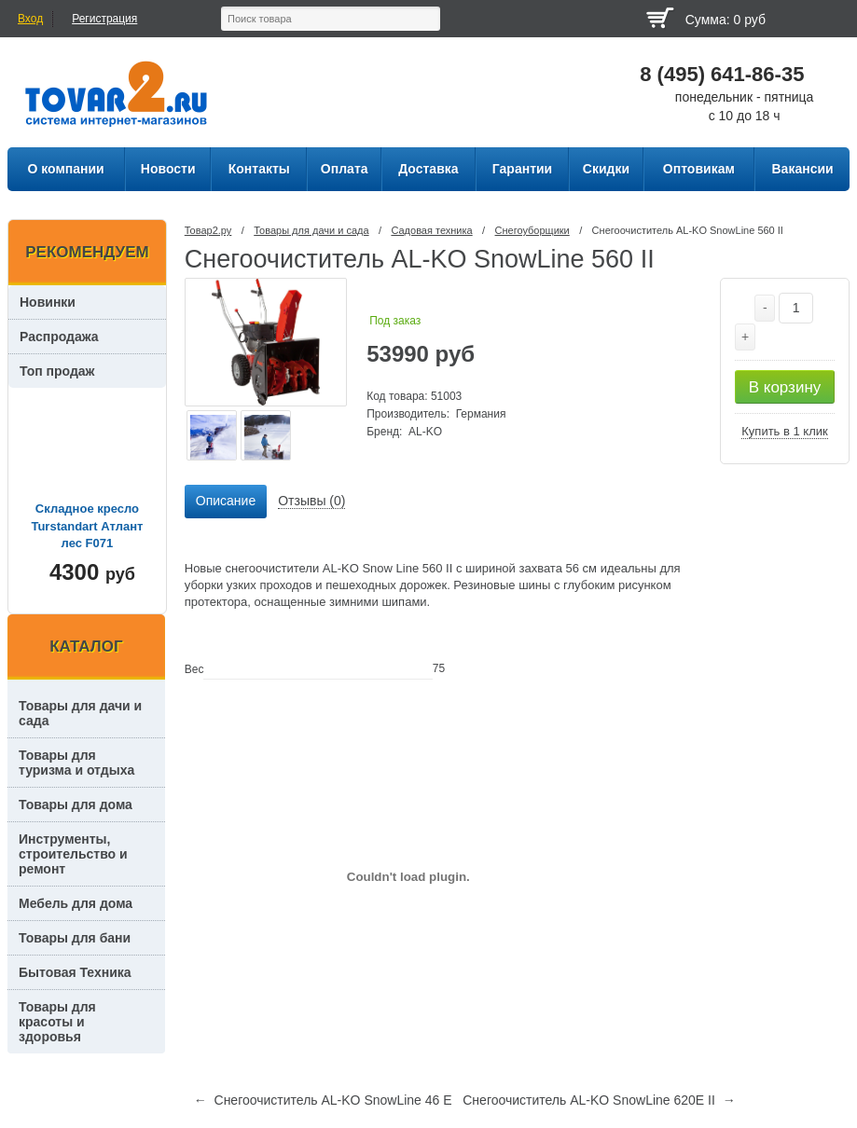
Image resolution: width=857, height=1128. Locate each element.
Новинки (48, 302)
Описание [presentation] (226, 500)
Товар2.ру (208, 230)
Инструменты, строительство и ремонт (73, 854)
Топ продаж (57, 371)
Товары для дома (75, 804)
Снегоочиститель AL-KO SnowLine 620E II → (599, 1100)
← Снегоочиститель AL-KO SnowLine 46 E (323, 1100)
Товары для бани (75, 937)
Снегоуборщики (532, 230)
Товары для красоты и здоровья (57, 1021)
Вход (30, 18)
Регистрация (104, 18)
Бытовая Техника (75, 972)
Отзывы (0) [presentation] (311, 500)
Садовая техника (431, 230)
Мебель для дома (75, 903)
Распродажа (59, 336)
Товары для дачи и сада (311, 230)
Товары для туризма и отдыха (76, 762)
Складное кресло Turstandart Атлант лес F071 (87, 525)
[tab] (226, 501)
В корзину (785, 387)
